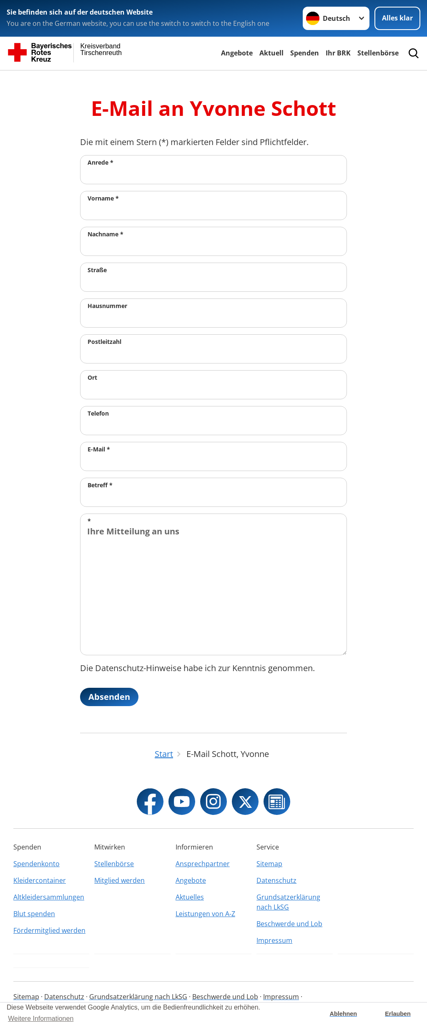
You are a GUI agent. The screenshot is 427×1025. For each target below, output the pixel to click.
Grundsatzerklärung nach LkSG (288, 902)
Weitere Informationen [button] (40, 1018)
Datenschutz (276, 880)
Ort (92, 377)
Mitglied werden (119, 880)
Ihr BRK (338, 53)
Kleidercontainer (39, 880)
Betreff (100, 485)
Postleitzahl (104, 342)
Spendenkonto (36, 863)
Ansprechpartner (203, 863)
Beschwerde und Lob (289, 923)
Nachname (105, 234)
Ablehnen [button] (343, 1013)
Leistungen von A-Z (205, 913)
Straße (97, 270)
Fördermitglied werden (49, 930)
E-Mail (99, 449)
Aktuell (271, 53)
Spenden (304, 53)
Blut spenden (34, 913)
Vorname (103, 198)
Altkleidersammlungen (48, 897)
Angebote (237, 53)
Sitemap (269, 863)
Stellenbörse (378, 53)
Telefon (98, 413)
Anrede (100, 162)
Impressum (274, 940)
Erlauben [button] (398, 1013)
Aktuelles (190, 897)
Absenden (109, 696)
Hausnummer (107, 306)
